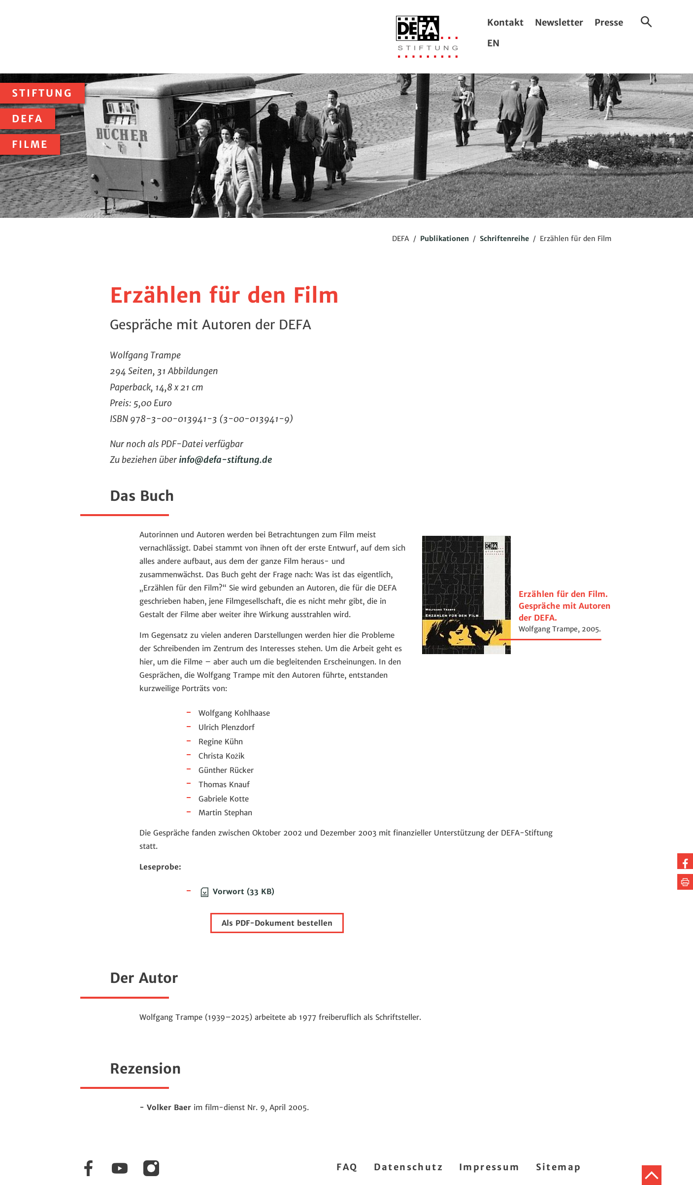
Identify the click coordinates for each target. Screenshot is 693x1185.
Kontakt (505, 22)
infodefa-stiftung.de (225, 459)
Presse (608, 22)
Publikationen (444, 238)
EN (493, 43)
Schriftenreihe (504, 238)
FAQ (347, 1167)
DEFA (27, 118)
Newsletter (559, 22)
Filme (30, 144)
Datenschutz (408, 1167)
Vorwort (236, 891)
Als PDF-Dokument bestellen (277, 923)
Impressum (489, 1167)
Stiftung (42, 93)
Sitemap (559, 1167)
